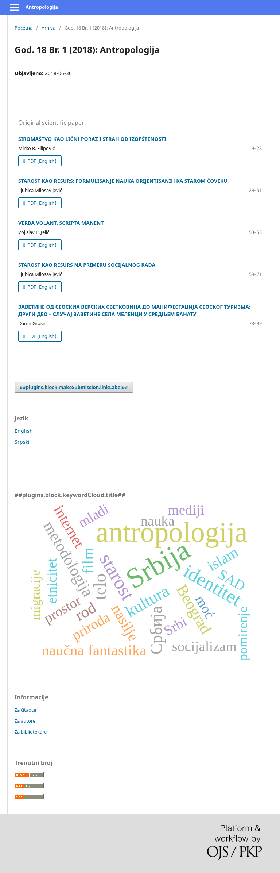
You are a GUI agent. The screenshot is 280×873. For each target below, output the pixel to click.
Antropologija (42, 7)
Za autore (25, 721)
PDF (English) (41, 161)
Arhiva (48, 27)
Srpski (22, 441)
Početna (23, 27)
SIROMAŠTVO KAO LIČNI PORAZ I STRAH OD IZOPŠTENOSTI (92, 138)
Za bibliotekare (31, 731)
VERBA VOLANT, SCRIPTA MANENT (61, 222)
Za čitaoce (25, 710)
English (24, 430)
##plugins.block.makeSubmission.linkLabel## (74, 387)
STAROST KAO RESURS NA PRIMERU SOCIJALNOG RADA (86, 264)
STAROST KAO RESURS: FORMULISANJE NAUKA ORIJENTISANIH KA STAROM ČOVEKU (123, 180)
